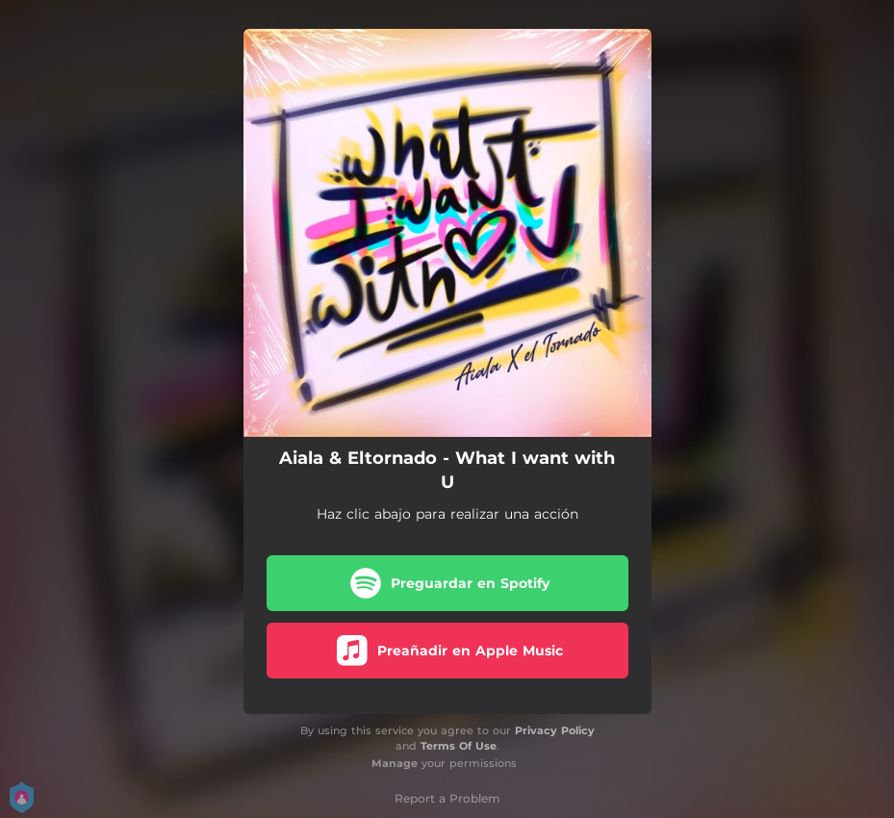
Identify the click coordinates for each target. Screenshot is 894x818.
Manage (394, 763)
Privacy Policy (555, 730)
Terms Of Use (459, 746)
